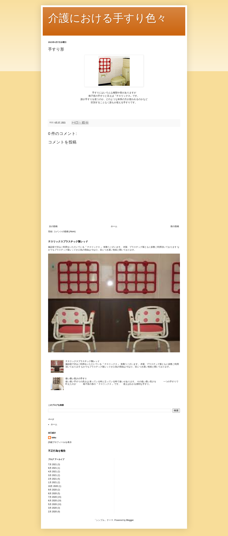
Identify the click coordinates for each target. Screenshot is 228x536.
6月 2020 (52, 500)
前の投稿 (174, 226)
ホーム (114, 226)
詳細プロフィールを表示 (60, 442)
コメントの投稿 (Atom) (65, 231)
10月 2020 (53, 486)
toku (54, 437)
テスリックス (123, 95)
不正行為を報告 (57, 450)
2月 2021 (52, 479)
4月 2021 (52, 471)
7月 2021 (52, 464)
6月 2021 (52, 468)
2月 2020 (52, 511)
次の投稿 (53, 226)
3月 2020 (52, 508)
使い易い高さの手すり (76, 378)
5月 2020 (52, 504)
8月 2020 (52, 493)
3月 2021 (52, 475)
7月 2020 (52, 497)
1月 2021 (52, 482)
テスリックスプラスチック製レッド (68, 241)
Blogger (130, 520)
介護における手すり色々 (107, 18)
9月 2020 (52, 489)
